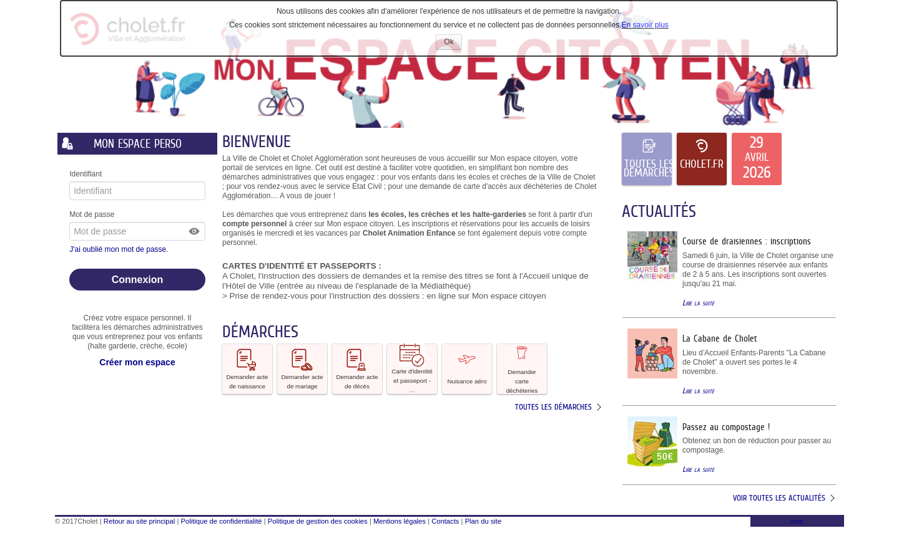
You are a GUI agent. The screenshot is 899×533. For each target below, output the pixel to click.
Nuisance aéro (466, 368)
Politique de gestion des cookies (318, 521)
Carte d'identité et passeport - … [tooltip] (412, 368)
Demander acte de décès (357, 368)
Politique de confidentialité (221, 521)
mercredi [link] (279, 233)
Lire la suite (698, 302)
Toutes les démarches (553, 406)
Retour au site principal (139, 521)
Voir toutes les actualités (779, 497)
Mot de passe (91, 214)
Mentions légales (399, 521)
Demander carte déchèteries (522, 369)
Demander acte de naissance (247, 368)
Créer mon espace (137, 362)
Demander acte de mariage (302, 368)
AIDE (796, 522)
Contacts (445, 521)
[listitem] (757, 159)
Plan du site (483, 521)
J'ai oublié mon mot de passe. (119, 249)
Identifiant (85, 174)
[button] (195, 231)
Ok (452, 43)
